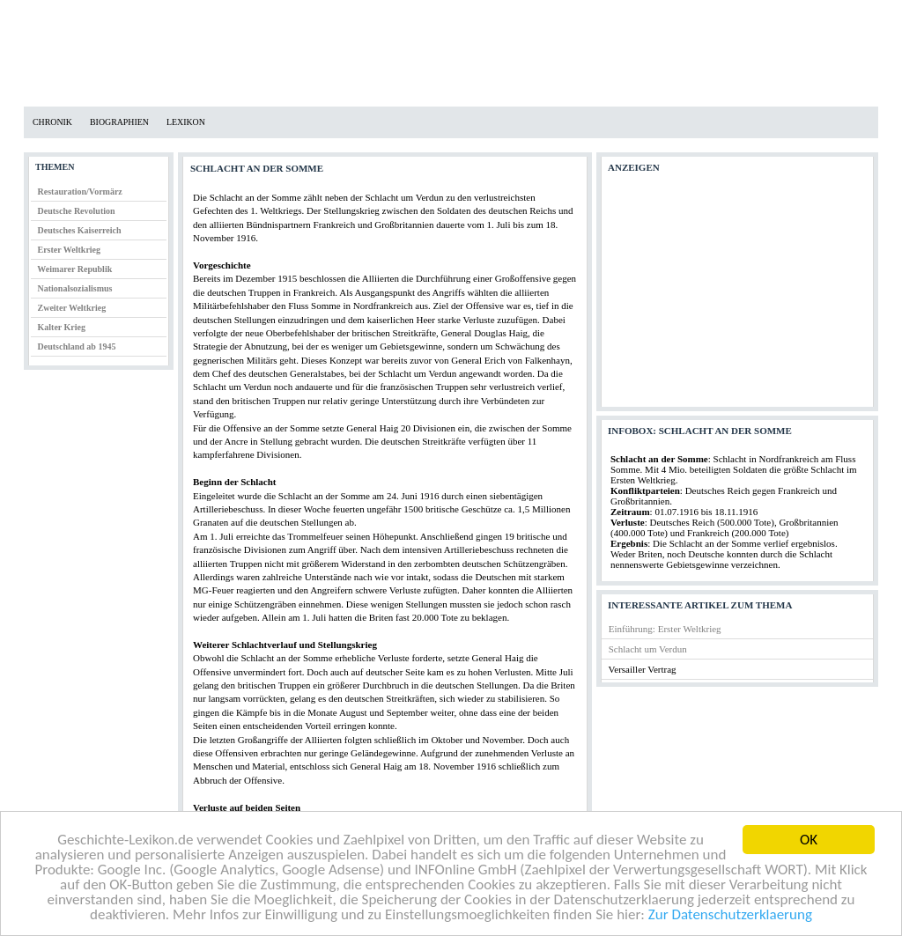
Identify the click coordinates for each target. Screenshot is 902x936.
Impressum (255, 14)
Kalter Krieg (62, 327)
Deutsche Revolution (76, 211)
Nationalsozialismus (75, 288)
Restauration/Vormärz (80, 191)
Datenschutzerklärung (140, 14)
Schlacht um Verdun (648, 649)
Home (39, 14)
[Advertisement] (736, 294)
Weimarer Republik (74, 269)
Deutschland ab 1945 (77, 346)
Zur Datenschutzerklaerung (730, 915)
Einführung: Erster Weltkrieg (665, 628)
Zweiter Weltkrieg (72, 308)
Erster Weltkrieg (69, 249)
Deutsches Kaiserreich (80, 230)
